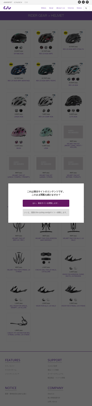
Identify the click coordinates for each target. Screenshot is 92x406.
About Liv (60, 8)
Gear (51, 8)
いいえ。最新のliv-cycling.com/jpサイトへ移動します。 (46, 212)
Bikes (43, 8)
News (79, 8)
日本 (26, 2)
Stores (71, 8)
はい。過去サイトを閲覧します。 (46, 203)
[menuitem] (8, 2)
